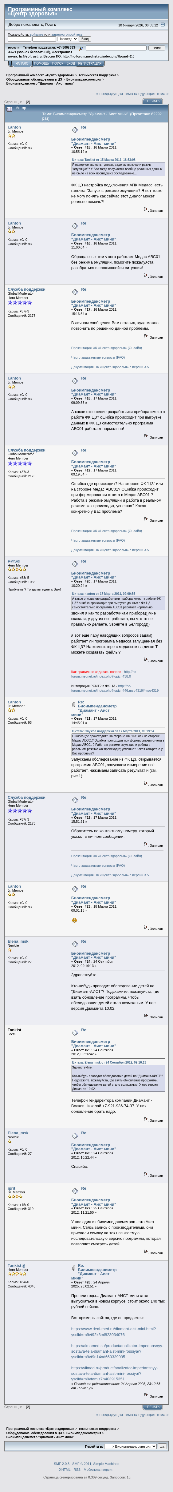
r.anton (14, 127)
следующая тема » (151, 93)
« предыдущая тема (114, 93)
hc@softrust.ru (30, 56)
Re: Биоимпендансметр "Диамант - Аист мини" (94, 708)
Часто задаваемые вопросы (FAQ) (98, 357)
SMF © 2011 (81, 1464)
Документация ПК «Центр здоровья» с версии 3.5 (110, 367)
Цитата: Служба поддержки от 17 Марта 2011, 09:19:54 (113, 731)
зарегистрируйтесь (67, 34)
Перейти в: (94, 1446)
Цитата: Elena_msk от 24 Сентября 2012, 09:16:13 (109, 1062)
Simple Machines (106, 1464)
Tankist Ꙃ (16, 1265)
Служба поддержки (26, 289)
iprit (11, 1188)
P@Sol (14, 561)
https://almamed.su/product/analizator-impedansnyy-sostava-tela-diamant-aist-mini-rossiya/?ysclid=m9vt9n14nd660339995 (117, 1351)
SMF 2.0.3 (61, 1464)
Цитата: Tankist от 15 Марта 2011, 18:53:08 (104, 159)
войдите (36, 34)
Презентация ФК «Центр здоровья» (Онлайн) (106, 348)
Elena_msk (18, 941)
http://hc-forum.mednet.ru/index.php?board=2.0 (98, 56)
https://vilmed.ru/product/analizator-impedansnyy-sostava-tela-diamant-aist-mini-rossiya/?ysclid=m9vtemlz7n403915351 (114, 1373)
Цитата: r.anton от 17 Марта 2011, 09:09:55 (103, 593)
